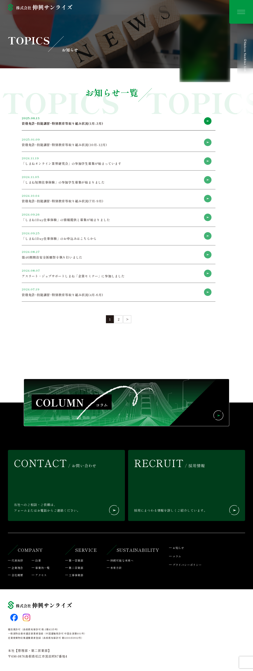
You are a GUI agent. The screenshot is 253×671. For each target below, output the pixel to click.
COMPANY (30, 550)
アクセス (41, 575)
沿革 (38, 560)
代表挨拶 (17, 560)
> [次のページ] (127, 319)
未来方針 (116, 568)
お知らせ (178, 548)
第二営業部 (76, 568)
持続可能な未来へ (122, 560)
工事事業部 (76, 575)
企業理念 (17, 568)
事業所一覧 (42, 568)
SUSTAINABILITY (138, 550)
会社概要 (17, 575)
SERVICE (86, 550)
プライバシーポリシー (187, 565)
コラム (177, 556)
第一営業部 (76, 560)
